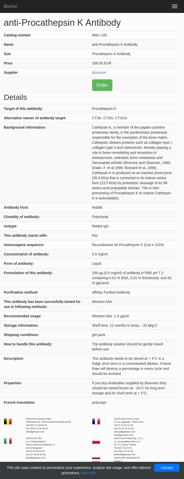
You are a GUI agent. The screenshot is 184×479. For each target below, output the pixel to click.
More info (88, 473)
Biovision (99, 72)
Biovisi (10, 6)
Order (102, 85)
